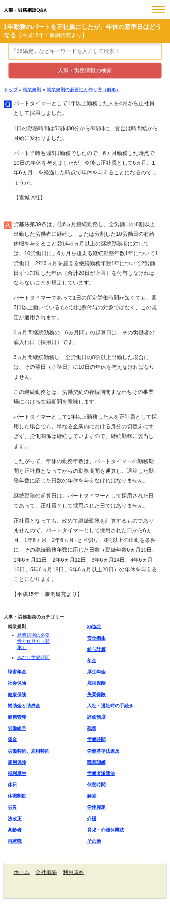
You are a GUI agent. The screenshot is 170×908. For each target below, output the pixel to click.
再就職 (15, 841)
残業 (91, 728)
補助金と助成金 (24, 706)
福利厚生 (17, 773)
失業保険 (96, 694)
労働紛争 (17, 728)
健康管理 (17, 717)
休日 (12, 784)
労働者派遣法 (101, 773)
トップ (11, 89)
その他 (94, 841)
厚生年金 (96, 672)
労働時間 (96, 739)
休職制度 (17, 796)
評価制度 (96, 717)
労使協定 (96, 807)
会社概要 (46, 872)
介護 (91, 818)
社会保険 (17, 683)
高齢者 (15, 830)
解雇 (91, 796)
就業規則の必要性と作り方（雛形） (84, 89)
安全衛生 (96, 638)
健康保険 (17, 694)
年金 (91, 660)
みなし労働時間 (33, 657)
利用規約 (73, 872)
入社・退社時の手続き (110, 706)
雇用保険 (96, 683)
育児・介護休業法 (105, 830)
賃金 (12, 739)
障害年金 (17, 672)
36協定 (94, 626)
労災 (12, 807)
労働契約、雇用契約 (28, 751)
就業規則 (32, 89)
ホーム (21, 872)
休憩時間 (96, 784)
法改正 (15, 818)
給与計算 (96, 649)
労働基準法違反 (103, 751)
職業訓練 (96, 762)
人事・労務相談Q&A (25, 10)
